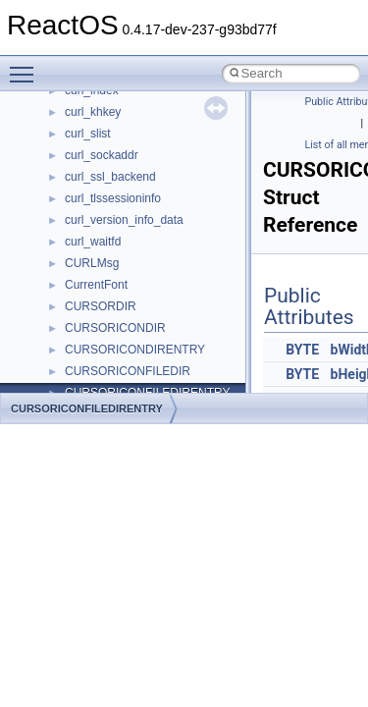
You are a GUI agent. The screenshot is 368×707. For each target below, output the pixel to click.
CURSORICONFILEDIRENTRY (87, 408)
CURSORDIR (100, 306)
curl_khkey (93, 112)
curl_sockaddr (101, 155)
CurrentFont (96, 285)
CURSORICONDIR (115, 328)
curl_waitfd (93, 241)
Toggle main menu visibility (26, 66)
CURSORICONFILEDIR (127, 371)
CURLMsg (92, 263)
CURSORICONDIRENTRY (135, 349)
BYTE (302, 349)
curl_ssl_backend (110, 177)
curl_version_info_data (124, 220)
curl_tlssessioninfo (113, 198)
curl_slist (88, 133)
